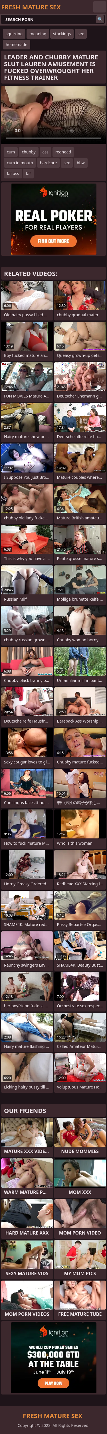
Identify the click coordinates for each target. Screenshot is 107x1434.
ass (46, 152)
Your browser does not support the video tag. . (53, 115)
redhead (63, 152)
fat (28, 173)
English (99, 7)
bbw (81, 162)
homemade (16, 44)
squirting (14, 33)
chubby (28, 152)
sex (81, 33)
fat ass (13, 173)
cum (11, 152)
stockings (62, 33)
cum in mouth (20, 162)
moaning (37, 33)
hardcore (48, 162)
